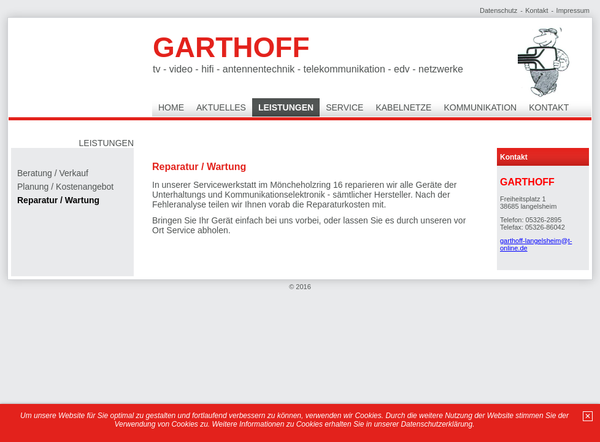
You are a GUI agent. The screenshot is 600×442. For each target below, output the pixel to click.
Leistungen (285, 107)
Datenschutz (498, 10)
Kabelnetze (403, 107)
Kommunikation (480, 107)
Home (171, 107)
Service (344, 107)
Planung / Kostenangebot (65, 187)
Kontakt (536, 10)
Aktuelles (221, 107)
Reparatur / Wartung (58, 200)
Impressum (573, 10)
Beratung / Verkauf (52, 173)
